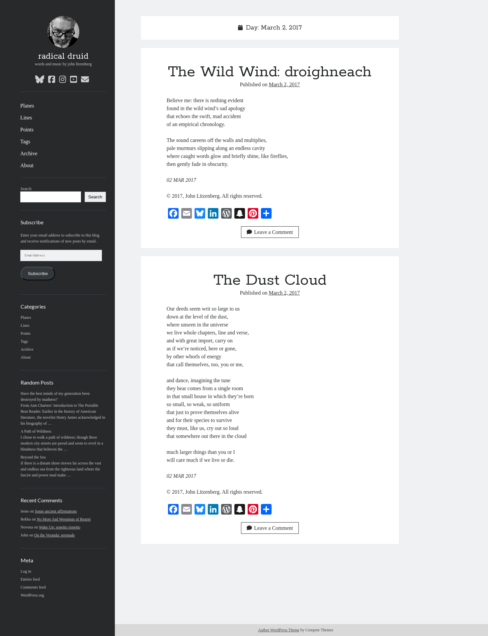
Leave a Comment (270, 232)
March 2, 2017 (284, 84)
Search (26, 188)
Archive (29, 153)
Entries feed (30, 579)
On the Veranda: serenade (54, 535)
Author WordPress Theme (278, 630)
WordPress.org (32, 595)
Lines (26, 117)
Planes (27, 105)
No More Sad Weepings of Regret (64, 519)
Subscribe (38, 273)
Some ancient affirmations (56, 511)
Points (27, 129)
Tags (25, 141)
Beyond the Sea (33, 457)
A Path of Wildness (36, 431)
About (27, 165)
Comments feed (33, 587)
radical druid (63, 56)
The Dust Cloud (269, 280)
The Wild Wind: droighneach (269, 72)
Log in (26, 571)
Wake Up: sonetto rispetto (59, 527)
